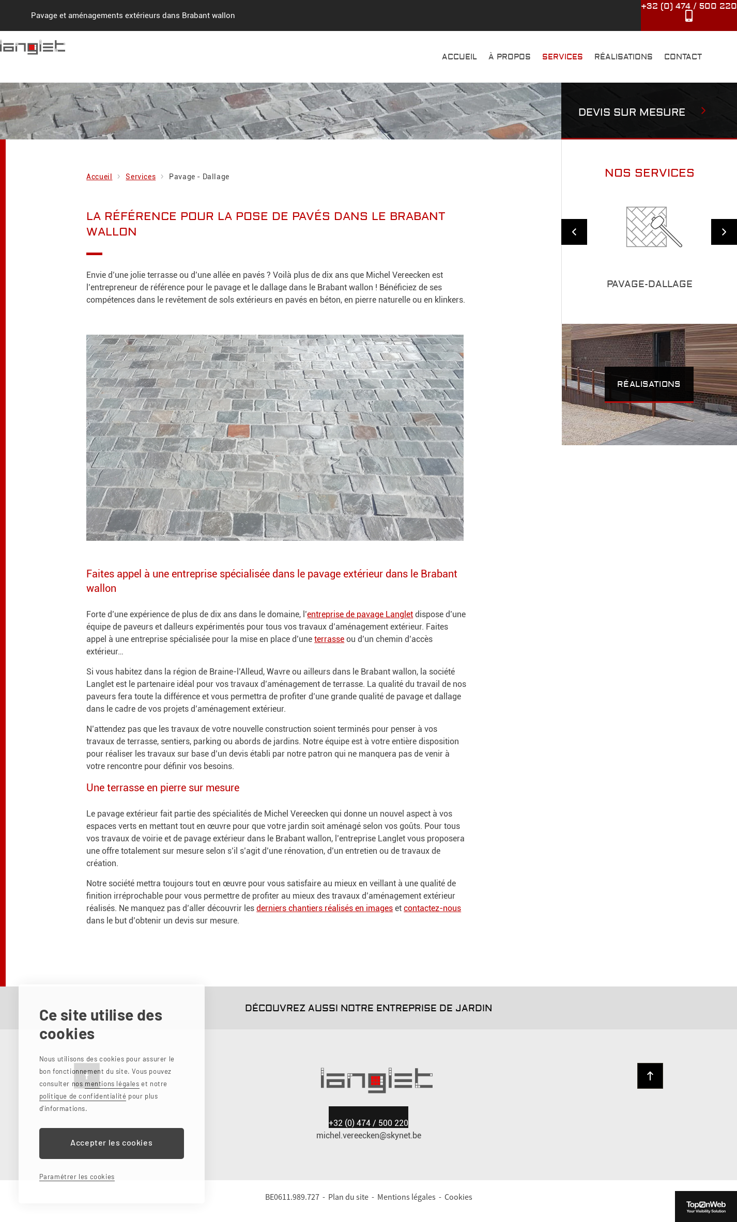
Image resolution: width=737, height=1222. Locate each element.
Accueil (459, 57)
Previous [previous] (574, 232)
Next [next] (724, 232)
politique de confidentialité (83, 1096)
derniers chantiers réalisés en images (324, 908)
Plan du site (348, 1207)
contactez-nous (432, 908)
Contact (683, 57)
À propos (509, 57)
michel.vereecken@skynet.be (368, 1146)
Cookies (458, 1207)
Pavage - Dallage (199, 177)
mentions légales (112, 1083)
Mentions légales (406, 1207)
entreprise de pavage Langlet (360, 614)
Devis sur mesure (631, 112)
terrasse (329, 639)
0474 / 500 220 (368, 1134)
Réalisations (623, 57)
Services (562, 57)
